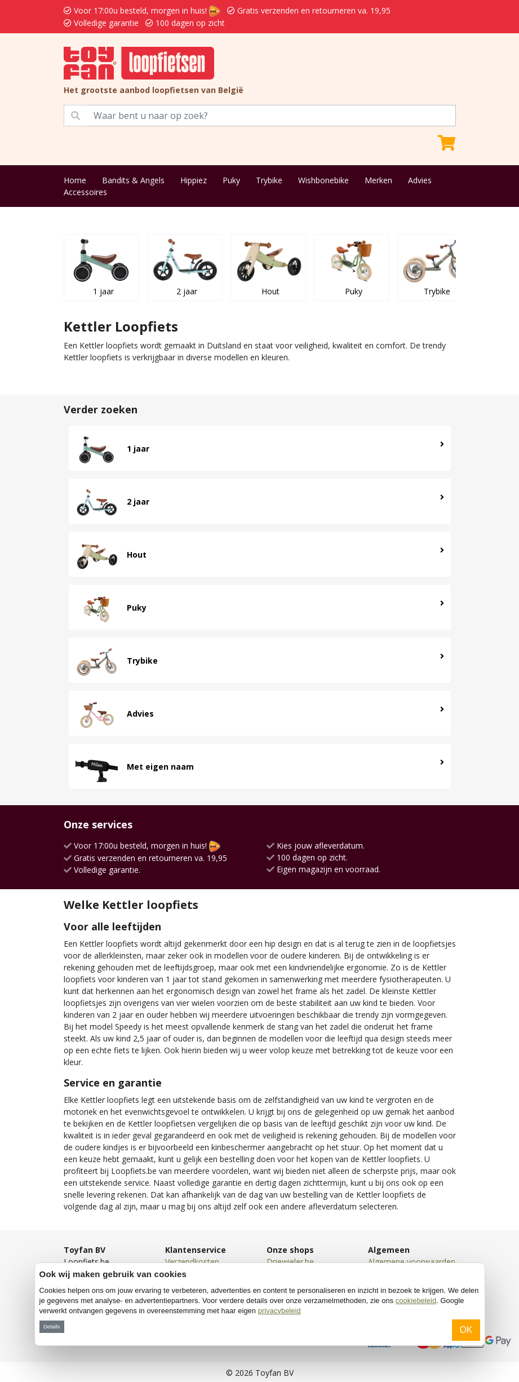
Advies (420, 180)
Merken (378, 180)
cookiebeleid (416, 1300)
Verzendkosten (192, 1261)
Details (51, 1326)
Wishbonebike (323, 180)
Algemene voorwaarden (411, 1261)
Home (75, 180)
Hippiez (193, 180)
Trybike (269, 180)
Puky (231, 180)
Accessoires (85, 192)
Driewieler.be (290, 1261)
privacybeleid (279, 1310)
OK (465, 1330)
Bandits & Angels (133, 180)
